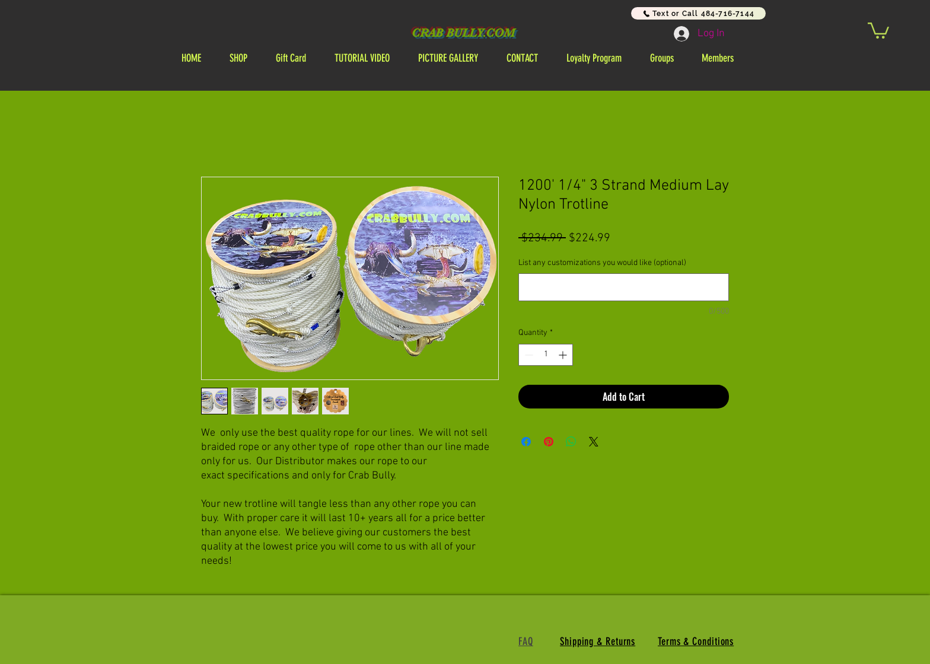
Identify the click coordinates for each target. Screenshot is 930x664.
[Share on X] (594, 442)
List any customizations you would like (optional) (602, 263)
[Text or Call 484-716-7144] (698, 13)
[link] (878, 30)
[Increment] (563, 354)
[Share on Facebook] (526, 442)
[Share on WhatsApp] (571, 442)
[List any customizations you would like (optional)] (623, 287)
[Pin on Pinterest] (549, 442)
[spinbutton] (545, 354)
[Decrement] (527, 354)
